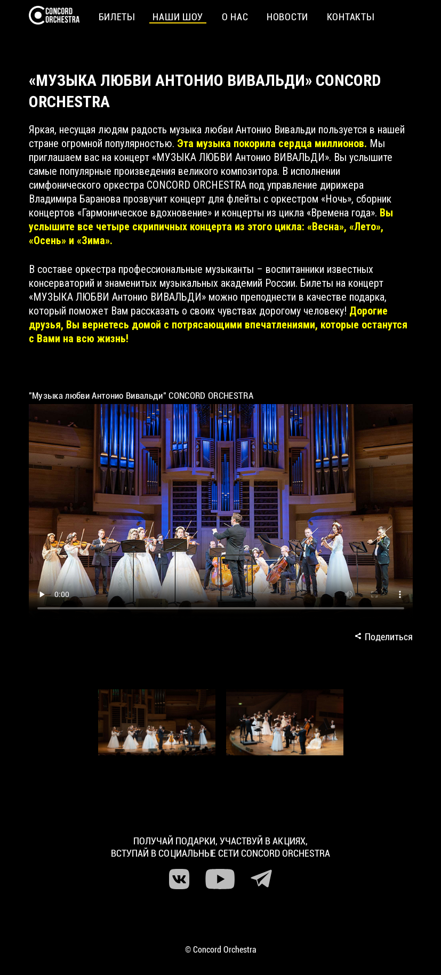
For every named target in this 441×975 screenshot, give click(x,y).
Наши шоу (178, 16)
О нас (235, 16)
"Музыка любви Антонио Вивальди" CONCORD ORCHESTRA (141, 395)
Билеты (116, 16)
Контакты (350, 16)
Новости (287, 16)
